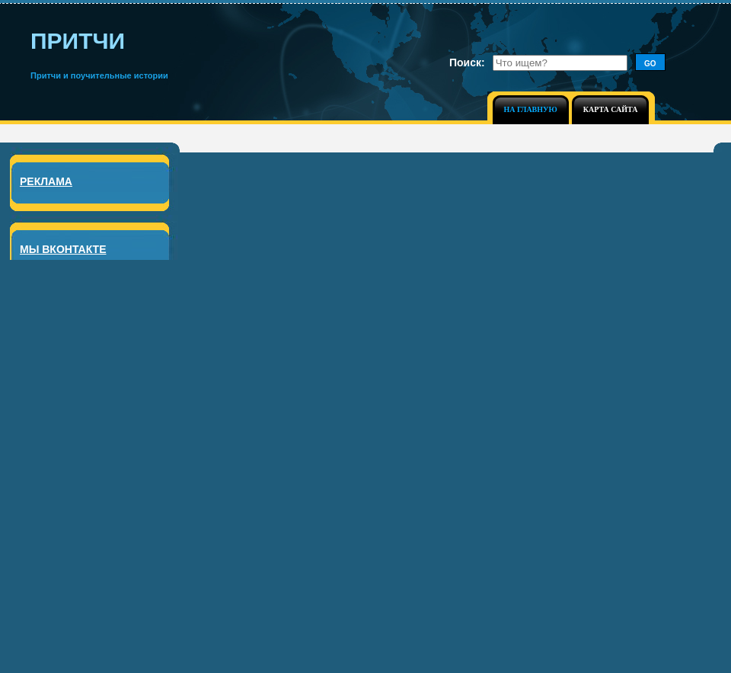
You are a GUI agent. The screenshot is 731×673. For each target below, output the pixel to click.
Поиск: (467, 62)
